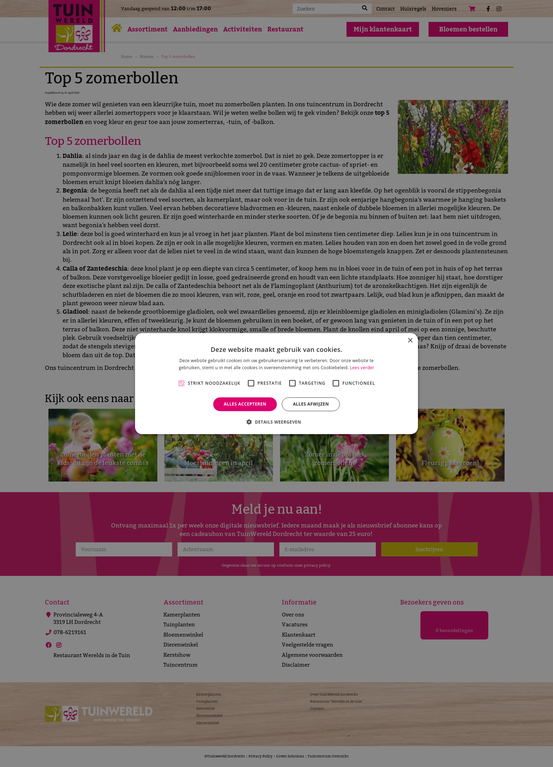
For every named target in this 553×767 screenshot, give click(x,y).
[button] (276, 421)
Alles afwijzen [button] (311, 404)
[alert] (276, 383)
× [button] (410, 340)
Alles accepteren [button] (245, 404)
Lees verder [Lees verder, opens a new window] (362, 368)
